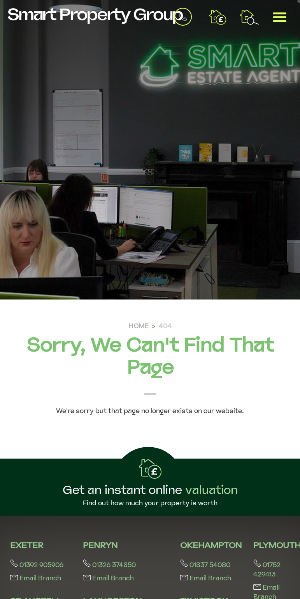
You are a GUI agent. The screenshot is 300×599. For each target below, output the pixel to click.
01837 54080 (205, 565)
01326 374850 (109, 565)
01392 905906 (36, 565)
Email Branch (35, 578)
